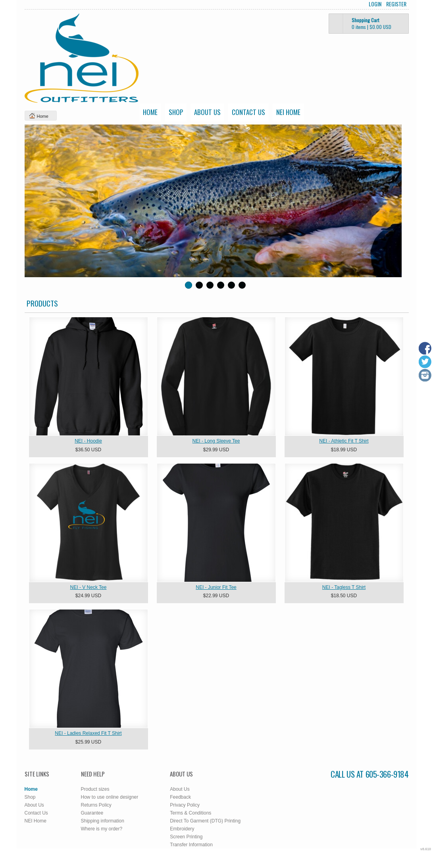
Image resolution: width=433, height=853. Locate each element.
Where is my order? (102, 829)
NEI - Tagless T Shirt (344, 587)
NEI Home (288, 112)
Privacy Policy (185, 805)
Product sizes (95, 789)
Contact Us (248, 112)
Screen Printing (186, 837)
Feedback (180, 797)
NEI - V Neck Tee (88, 587)
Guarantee (92, 813)
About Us (207, 112)
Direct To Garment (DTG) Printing (205, 821)
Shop (176, 112)
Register (396, 4)
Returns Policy (96, 805)
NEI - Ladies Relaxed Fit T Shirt (88, 733)
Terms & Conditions (190, 813)
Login (375, 4)
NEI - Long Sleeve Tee (216, 441)
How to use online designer (110, 797)
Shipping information (102, 821)
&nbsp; (88, 376)
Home (150, 112)
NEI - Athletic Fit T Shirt (343, 441)
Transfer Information (191, 844)
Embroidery (182, 829)
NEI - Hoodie (88, 441)
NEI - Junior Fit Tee (216, 587)
